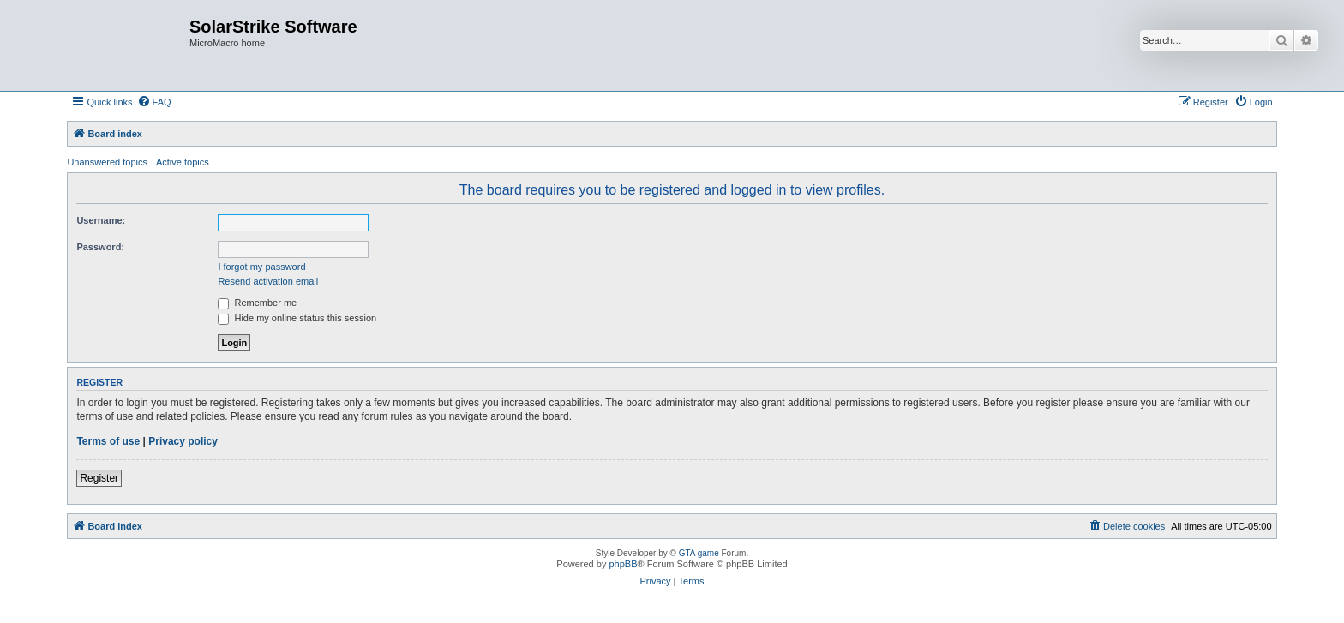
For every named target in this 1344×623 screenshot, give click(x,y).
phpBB (623, 564)
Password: (100, 247)
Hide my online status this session (297, 318)
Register (99, 478)
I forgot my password (261, 266)
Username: (100, 220)
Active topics (182, 162)
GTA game (699, 553)
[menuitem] (154, 102)
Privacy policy (183, 441)
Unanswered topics (107, 162)
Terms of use (108, 441)
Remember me (257, 302)
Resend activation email (268, 281)
